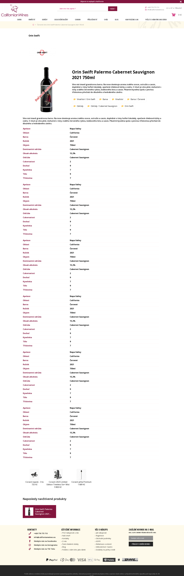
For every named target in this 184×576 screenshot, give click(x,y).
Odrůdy (44, 19)
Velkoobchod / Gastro (104, 547)
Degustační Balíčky (61, 19)
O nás (106, 19)
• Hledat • (112, 9)
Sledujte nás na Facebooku (45, 541)
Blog (116, 19)
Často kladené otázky (70, 544)
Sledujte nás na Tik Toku (44, 549)
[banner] (14, 10)
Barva (19, 19)
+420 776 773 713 (153, 7)
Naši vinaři (66, 535)
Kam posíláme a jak (131, 19)
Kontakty (65, 538)
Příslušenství (92, 19)
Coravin (77, 19)
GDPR (98, 541)
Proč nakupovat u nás (70, 533)
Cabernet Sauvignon (108, 106)
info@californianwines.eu (155, 10)
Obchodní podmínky (103, 538)
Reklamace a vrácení (103, 544)
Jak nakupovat (101, 533)
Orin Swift (90, 99)
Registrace (100, 535)
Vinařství (32, 19)
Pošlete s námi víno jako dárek (156, 19)
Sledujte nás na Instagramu (45, 545)
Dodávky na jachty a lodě (105, 550)
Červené (141, 99)
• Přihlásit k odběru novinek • (141, 544)
